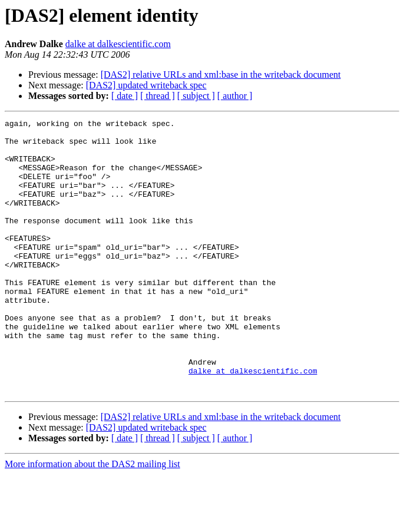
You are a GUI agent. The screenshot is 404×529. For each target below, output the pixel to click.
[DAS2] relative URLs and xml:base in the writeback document (221, 75)
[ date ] (124, 96)
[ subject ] (196, 96)
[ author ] (235, 96)
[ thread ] (157, 96)
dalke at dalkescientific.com (118, 44)
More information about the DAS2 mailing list (92, 519)
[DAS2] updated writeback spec (146, 85)
